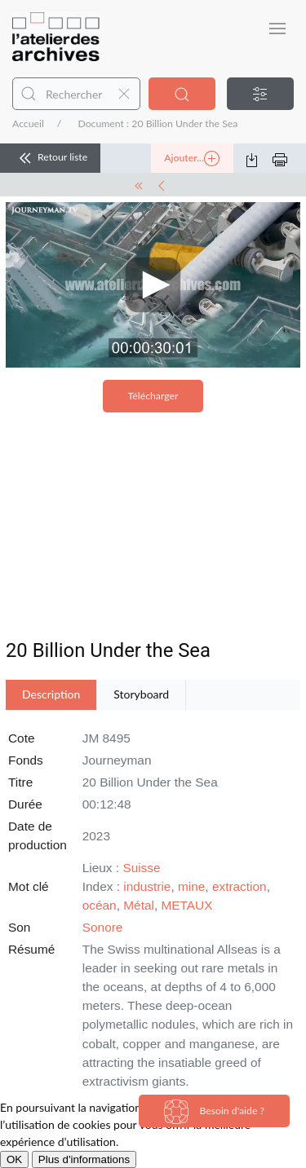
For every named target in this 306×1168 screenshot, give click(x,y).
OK (14, 1159)
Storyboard (141, 694)
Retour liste (50, 158)
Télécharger (153, 396)
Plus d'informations (84, 1159)
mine (191, 886)
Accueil (28, 123)
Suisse (141, 868)
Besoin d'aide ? (214, 1112)
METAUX (186, 905)
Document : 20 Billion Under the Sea (157, 123)
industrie (147, 886)
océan (99, 905)
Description (51, 694)
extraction (239, 886)
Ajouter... (192, 159)
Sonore (102, 927)
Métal (138, 905)
